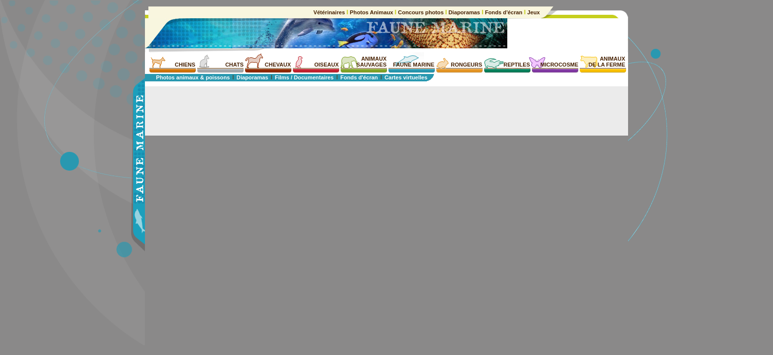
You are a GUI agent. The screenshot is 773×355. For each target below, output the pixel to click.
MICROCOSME (559, 65)
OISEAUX (326, 65)
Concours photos (420, 12)
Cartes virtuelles (406, 77)
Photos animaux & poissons (193, 77)
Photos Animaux (371, 12)
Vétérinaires (330, 12)
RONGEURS (466, 65)
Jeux (533, 12)
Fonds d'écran (504, 12)
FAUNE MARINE (413, 65)
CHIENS (185, 65)
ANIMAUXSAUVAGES (371, 62)
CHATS (234, 65)
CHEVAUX (278, 65)
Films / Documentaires (304, 77)
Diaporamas (464, 12)
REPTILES (516, 65)
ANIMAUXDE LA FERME (607, 62)
